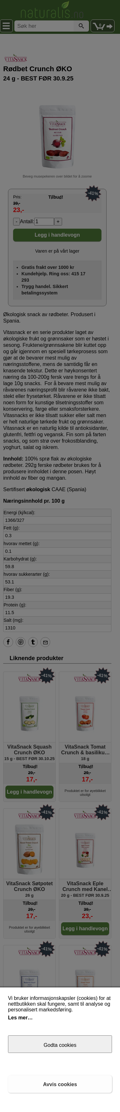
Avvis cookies (60, 1084)
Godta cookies (60, 1045)
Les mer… (20, 1017)
